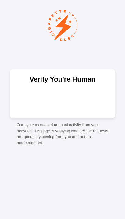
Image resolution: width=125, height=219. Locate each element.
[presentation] (62, 100)
